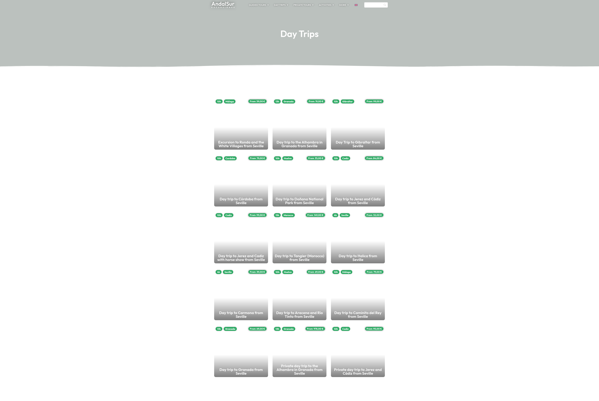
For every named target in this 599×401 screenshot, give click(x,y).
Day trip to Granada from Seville (253, 373)
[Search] (376, 5)
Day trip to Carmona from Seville (253, 316)
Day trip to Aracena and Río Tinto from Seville (556, 316)
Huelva (521, 158)
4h (218, 272)
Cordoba (230, 158)
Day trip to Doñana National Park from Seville (556, 202)
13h (511, 101)
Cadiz (229, 215)
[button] (358, 5)
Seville (228, 272)
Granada (522, 101)
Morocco (522, 215)
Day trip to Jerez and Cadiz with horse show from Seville (273, 259)
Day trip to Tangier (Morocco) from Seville (553, 259)
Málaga (230, 101)
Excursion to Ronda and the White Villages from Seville (271, 145)
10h (219, 101)
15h (511, 215)
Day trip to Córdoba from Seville (253, 202)
